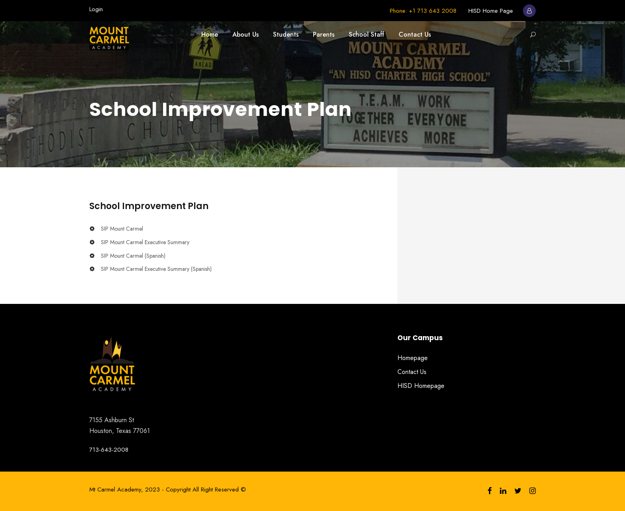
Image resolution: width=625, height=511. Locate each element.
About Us (245, 34)
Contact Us (415, 34)
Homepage (412, 357)
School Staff (366, 34)
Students (286, 34)
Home (209, 34)
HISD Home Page (490, 10)
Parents (323, 34)
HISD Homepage (420, 385)
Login (96, 9)
